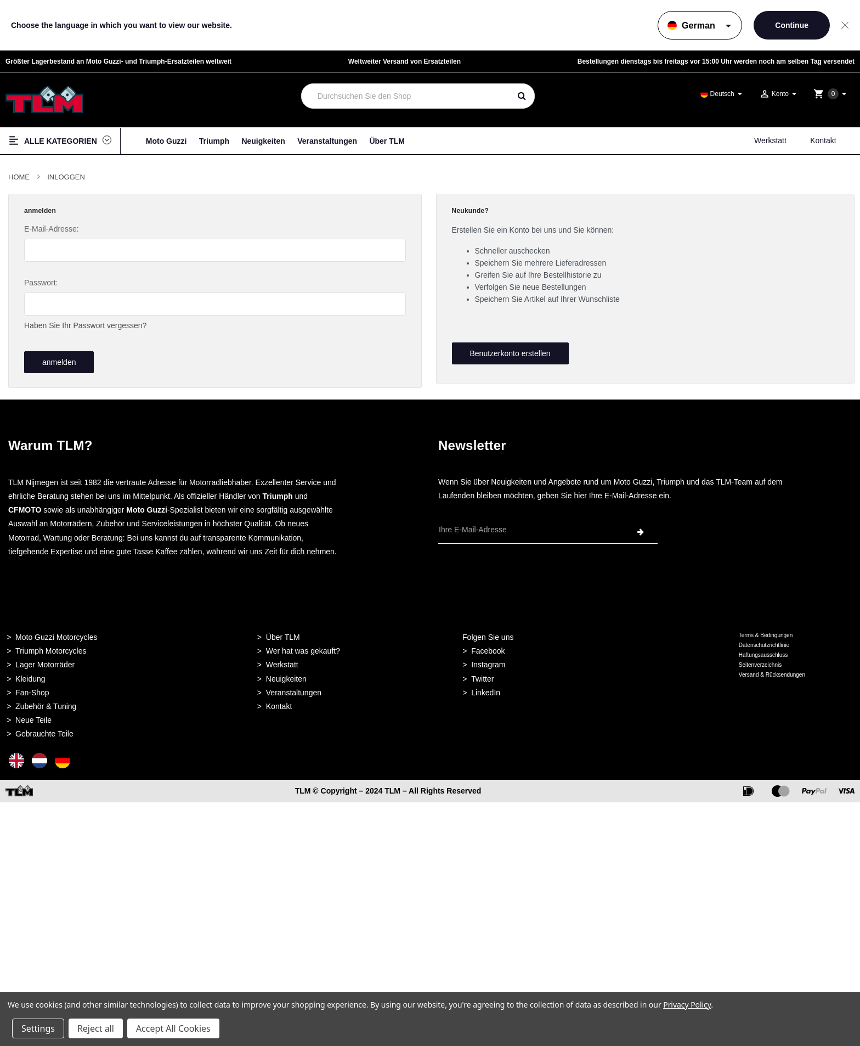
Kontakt (823, 140)
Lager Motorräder (45, 662)
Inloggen (66, 177)
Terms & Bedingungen (766, 632)
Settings (38, 1028)
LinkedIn (485, 689)
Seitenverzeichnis (760, 662)
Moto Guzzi (166, 141)
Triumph (214, 141)
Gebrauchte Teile (44, 731)
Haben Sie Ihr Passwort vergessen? (85, 325)
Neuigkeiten (263, 141)
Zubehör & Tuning (45, 703)
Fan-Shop (32, 689)
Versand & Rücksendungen (772, 672)
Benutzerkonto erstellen (509, 353)
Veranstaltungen (327, 141)
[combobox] (406, 96)
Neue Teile (33, 717)
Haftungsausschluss (763, 652)
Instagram (488, 662)
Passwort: (41, 282)
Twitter (482, 676)
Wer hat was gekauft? (303, 648)
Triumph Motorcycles (50, 648)
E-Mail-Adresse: (51, 228)
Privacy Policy (687, 1004)
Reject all (95, 1028)
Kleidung (30, 676)
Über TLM (387, 141)
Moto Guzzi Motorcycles (56, 634)
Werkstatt (770, 140)
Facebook (488, 648)
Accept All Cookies (173, 1028)
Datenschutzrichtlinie (764, 642)
